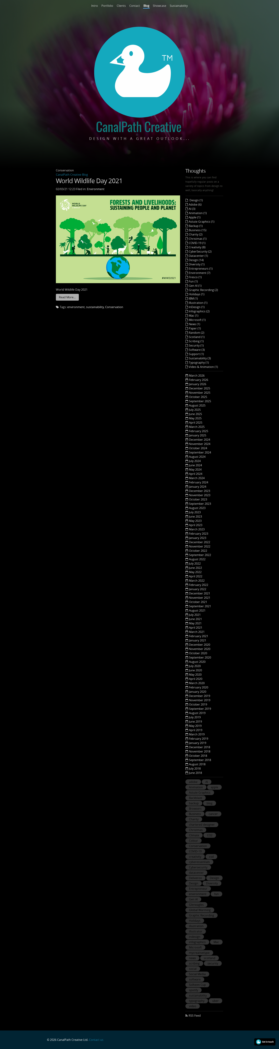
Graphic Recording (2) (203, 290)
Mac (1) (193, 316)
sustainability (95, 307)
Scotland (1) (197, 337)
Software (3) (197, 350)
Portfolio (107, 6)
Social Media (197, 974)
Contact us (96, 1040)
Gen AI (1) (195, 286)
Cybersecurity (198, 867)
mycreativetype (199, 953)
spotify (193, 990)
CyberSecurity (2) (200, 251)
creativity (195, 857)
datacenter (196, 873)
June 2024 (195, 465)
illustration (196, 926)
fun (216, 894)
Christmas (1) (198, 239)
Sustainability (179, 6)
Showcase (159, 6)
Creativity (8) (197, 247)
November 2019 (199, 700)
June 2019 (195, 721)
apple (214, 787)
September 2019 (200, 709)
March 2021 (197, 632)
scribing (194, 963)
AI (206, 782)
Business (195, 814)
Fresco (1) (195, 277)
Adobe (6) (195, 204)
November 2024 (199, 444)
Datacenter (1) (198, 256)
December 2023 (199, 491)
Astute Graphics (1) (201, 222)
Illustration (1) (198, 303)
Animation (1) (198, 213)
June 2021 (195, 619)
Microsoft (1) (197, 320)
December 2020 (199, 645)
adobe (193, 782)
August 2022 (197, 559)
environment (76, 307)
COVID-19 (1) (197, 243)
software (195, 979)
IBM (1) (193, 298)
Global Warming (200, 910)
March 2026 (197, 375)
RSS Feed (195, 1015)
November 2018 (199, 751)
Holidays (195, 921)
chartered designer (202, 825)
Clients (121, 6)
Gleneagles (196, 905)
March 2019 (197, 734)
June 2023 (195, 516)
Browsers (195, 809)
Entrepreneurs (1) (201, 269)
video (192, 1006)
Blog (146, 6)
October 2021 (198, 602)
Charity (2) (195, 234)
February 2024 (198, 482)
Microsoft (195, 947)
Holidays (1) (196, 294)
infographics (197, 942)
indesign (194, 937)
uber (215, 1001)
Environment (95, 189)
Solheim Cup (197, 985)
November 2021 (199, 598)
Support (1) (196, 354)
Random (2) (196, 333)
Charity (194, 819)
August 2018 (197, 764)
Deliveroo (195, 878)
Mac (216, 942)
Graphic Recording (201, 915)
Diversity (212, 883)
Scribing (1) (196, 341)
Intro (94, 6)
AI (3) (192, 209)
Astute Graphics (199, 792)
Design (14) (196, 260)
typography (196, 1001)
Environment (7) (199, 273)
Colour (193, 841)
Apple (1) (195, 217)
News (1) (194, 324)
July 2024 (195, 461)
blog (209, 803)
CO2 (209, 835)
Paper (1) (195, 328)
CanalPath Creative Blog (72, 175)
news (192, 958)
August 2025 (197, 405)
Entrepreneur (198, 889)
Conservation (114, 307)
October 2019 (198, 704)
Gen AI (193, 899)
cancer (213, 814)
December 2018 (199, 747)
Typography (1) (199, 362)
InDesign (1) (197, 307)
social (193, 969)
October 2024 (198, 448)
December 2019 (199, 696)
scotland (209, 958)
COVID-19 (195, 851)
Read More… (67, 297)
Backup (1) (196, 226)
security (212, 963)
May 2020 (195, 674)
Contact (134, 6)
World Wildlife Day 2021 (89, 180)
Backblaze (195, 798)
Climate (194, 835)
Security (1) (196, 345)
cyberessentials (199, 862)
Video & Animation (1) (203, 367)
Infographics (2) (199, 311)
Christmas (196, 830)
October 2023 (198, 499)
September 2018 (200, 760)
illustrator (195, 931)
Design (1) (196, 200)
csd (211, 857)
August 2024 (197, 457)
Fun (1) (193, 281)
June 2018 (195, 773)
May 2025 (195, 418)
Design (214, 878)
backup (194, 803)
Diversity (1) (197, 264)
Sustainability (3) (200, 358)
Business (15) (197, 230)
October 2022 (198, 551)
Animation (196, 787)
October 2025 (198, 397)
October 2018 (198, 756)
